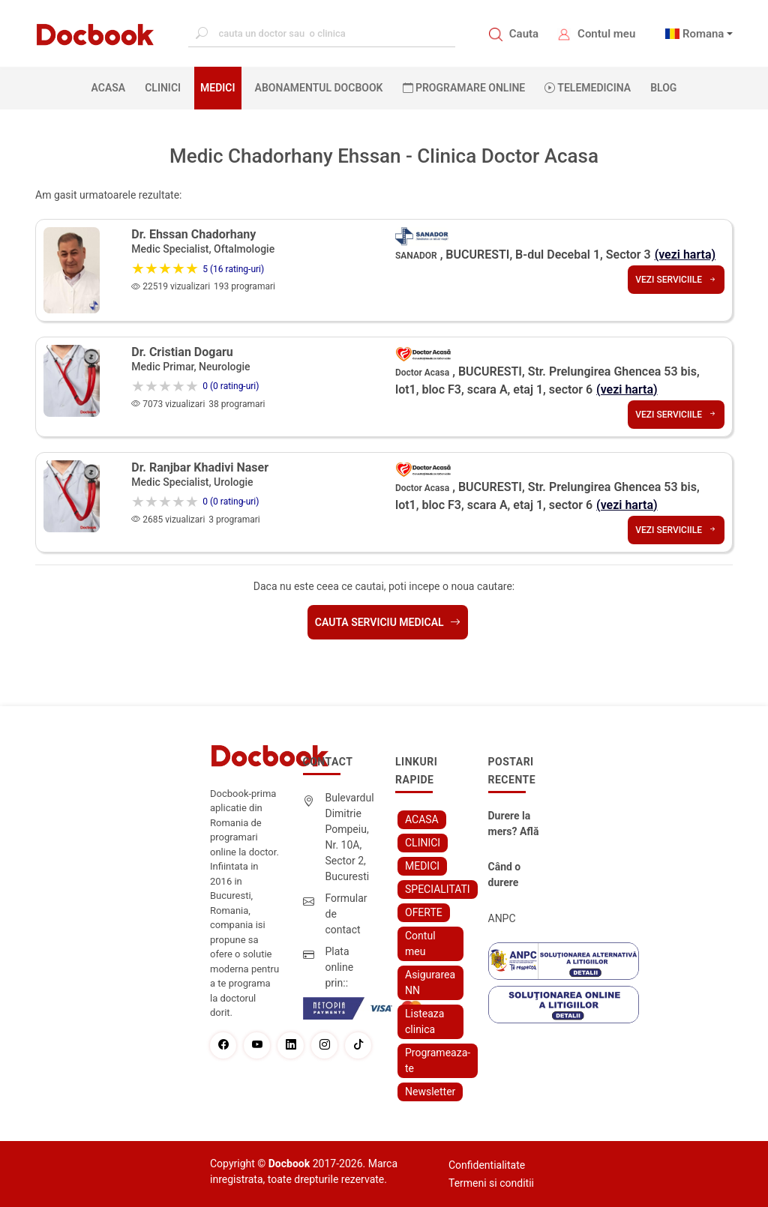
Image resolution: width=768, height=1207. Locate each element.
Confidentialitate (486, 1165)
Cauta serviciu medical (387, 622)
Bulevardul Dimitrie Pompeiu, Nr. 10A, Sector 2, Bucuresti (350, 837)
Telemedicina (587, 88)
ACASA (112, 87)
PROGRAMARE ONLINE (464, 88)
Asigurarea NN (430, 982)
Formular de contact (347, 914)
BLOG (663, 88)
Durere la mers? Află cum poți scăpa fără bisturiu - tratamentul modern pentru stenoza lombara (515, 825)
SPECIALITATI (437, 889)
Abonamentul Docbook (319, 88)
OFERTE (423, 912)
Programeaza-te (437, 1060)
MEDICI (217, 88)
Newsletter (430, 1092)
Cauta (523, 33)
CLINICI (163, 88)
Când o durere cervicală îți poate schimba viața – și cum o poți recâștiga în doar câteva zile (516, 876)
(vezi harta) (685, 254)
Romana (703, 33)
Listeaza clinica (424, 1021)
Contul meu (606, 33)
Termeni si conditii (491, 1183)
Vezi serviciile (676, 279)
